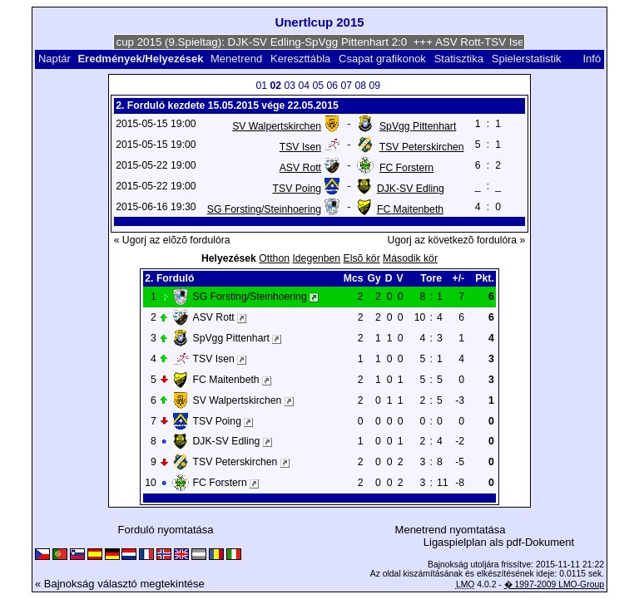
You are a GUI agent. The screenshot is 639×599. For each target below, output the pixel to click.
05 (318, 85)
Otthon (274, 258)
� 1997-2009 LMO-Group (554, 584)
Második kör (410, 258)
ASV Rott (300, 168)
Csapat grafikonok (382, 58)
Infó (591, 58)
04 (304, 85)
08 (360, 85)
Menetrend (236, 58)
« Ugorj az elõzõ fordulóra (172, 240)
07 (346, 85)
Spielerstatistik (528, 58)
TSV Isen (300, 147)
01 (261, 85)
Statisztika (458, 58)
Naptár (54, 58)
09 (374, 85)
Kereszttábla (300, 58)
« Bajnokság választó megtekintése (120, 583)
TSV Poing (297, 188)
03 (289, 85)
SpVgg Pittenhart (417, 126)
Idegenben (316, 258)
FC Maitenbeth (410, 209)
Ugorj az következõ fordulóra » (457, 240)
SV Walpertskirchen (276, 126)
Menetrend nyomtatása (450, 529)
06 (332, 85)
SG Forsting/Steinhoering (264, 209)
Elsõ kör (362, 258)
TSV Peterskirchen (421, 147)
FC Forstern (406, 168)
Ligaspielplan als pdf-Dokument (499, 542)
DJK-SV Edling (410, 188)
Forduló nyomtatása (166, 529)
